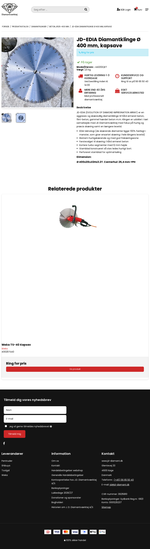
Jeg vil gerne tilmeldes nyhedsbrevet (38, 426)
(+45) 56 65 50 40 (124, 479)
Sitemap (106, 507)
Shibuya (6, 465)
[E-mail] (35, 418)
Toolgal (6, 470)
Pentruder (7, 460)
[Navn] (35, 409)
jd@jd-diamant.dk (119, 484)
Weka (5, 475)
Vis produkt (75, 369)
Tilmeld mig (14, 434)
